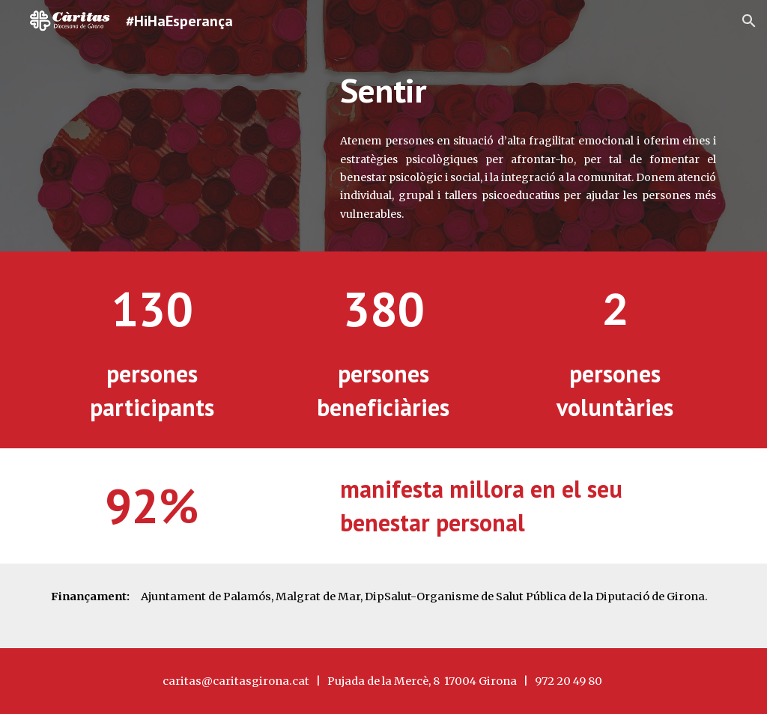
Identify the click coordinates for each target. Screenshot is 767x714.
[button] (749, 21)
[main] (528, 90)
